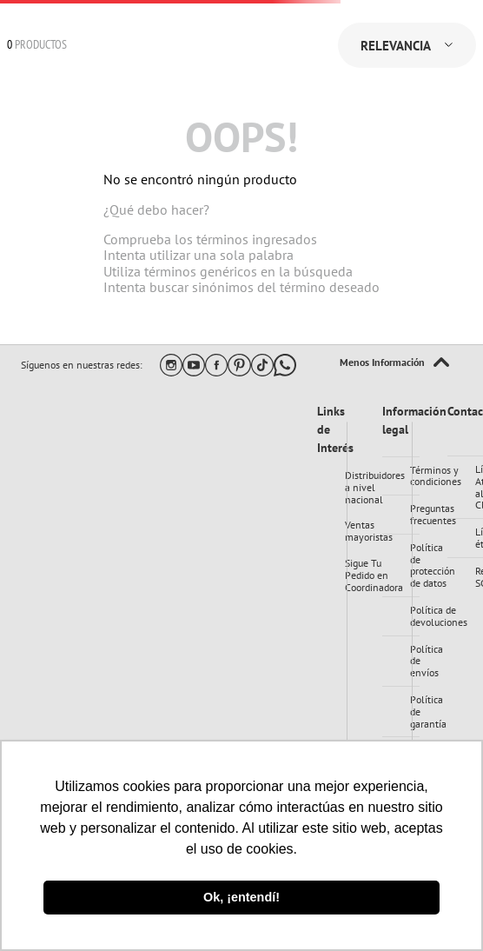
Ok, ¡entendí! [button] (241, 897)
